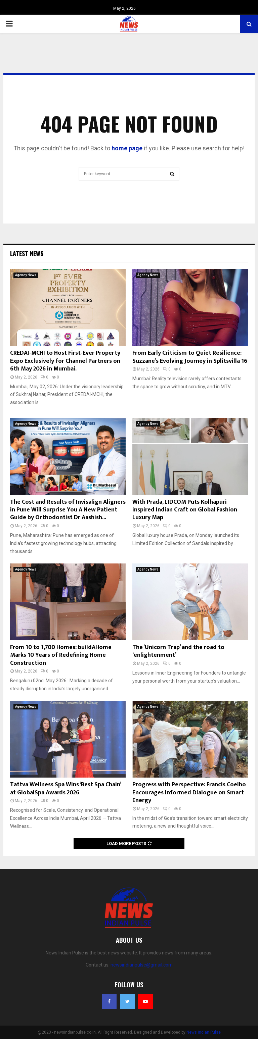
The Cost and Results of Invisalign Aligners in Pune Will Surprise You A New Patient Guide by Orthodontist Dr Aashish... (68, 510)
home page (127, 148)
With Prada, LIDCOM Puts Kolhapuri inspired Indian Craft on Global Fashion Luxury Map (184, 510)
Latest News (26, 253)
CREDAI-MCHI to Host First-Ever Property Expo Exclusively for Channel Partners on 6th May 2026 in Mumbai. (65, 361)
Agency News (25, 275)
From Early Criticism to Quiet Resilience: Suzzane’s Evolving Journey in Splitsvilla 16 (189, 357)
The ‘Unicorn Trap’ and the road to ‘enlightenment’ (178, 651)
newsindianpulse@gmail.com (142, 965)
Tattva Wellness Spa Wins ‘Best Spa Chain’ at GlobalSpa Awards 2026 (65, 788)
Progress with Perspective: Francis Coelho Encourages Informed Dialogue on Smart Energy (189, 792)
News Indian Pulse (203, 1032)
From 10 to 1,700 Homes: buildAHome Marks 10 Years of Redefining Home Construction (61, 655)
